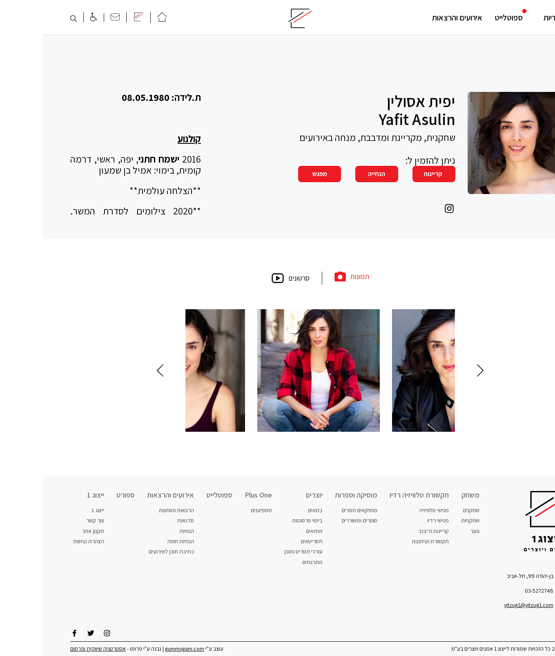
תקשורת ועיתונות (387, 541)
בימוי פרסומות (265, 520)
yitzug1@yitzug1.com (486, 605)
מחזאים (271, 531)
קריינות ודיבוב (391, 531)
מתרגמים (270, 562)
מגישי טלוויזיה (391, 510)
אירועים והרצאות (415, 17)
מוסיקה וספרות (313, 495)
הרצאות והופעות (134, 510)
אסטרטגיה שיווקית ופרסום (55, 648)
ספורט (83, 495)
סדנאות (143, 520)
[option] (336, 370)
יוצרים (271, 495)
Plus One (216, 495)
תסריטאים (269, 541)
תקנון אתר (50, 531)
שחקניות (428, 520)
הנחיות (144, 531)
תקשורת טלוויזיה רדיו (376, 495)
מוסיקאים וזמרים (317, 510)
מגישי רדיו (395, 520)
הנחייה (334, 174)
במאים (272, 510)
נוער (432, 531)
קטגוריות (514, 17)
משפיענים (219, 510)
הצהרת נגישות (46, 541)
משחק (428, 495)
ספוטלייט (466, 17)
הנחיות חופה (138, 541)
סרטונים (248, 278)
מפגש (277, 174)
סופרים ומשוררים (317, 520)
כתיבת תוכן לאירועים (129, 551)
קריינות (390, 174)
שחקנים (428, 510)
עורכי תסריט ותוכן (261, 551)
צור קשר (53, 520)
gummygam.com (142, 648)
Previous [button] (438, 370)
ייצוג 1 (53, 495)
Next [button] (117, 370)
